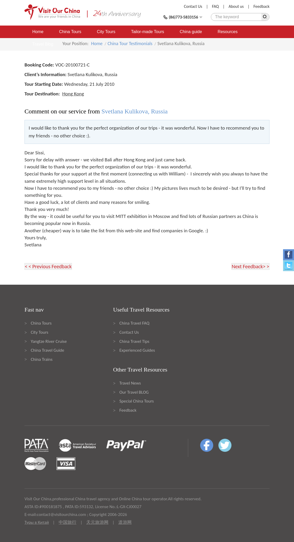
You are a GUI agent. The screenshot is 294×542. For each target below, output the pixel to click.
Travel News (130, 383)
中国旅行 (67, 522)
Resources (227, 31)
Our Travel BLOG (134, 392)
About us (236, 6)
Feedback (261, 6)
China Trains (41, 359)
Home (38, 31)
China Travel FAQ (134, 323)
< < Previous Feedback (48, 266)
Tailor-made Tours (147, 31)
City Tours (106, 31)
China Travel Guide (47, 350)
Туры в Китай (36, 522)
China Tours (70, 31)
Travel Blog (42, 44)
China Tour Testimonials (130, 43)
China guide (191, 31)
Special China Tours (136, 401)
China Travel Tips (134, 341)
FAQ (215, 6)
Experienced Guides (137, 350)
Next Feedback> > (250, 266)
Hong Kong (73, 94)
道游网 (125, 522)
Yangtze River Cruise (49, 341)
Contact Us (193, 6)
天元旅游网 (97, 522)
